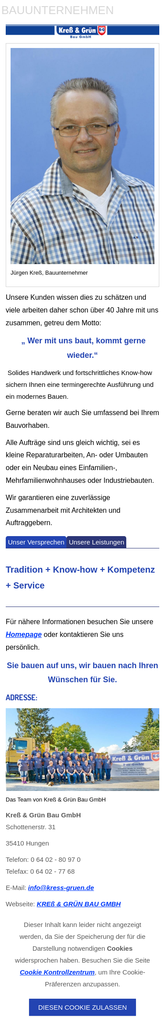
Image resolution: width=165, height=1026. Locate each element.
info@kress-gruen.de (61, 887)
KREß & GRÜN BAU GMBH (79, 904)
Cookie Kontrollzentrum (57, 972)
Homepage (24, 634)
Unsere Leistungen (96, 542)
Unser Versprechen (36, 542)
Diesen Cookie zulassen (82, 1007)
